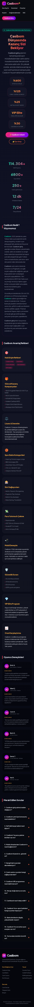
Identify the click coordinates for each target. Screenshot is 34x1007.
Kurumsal (14, 8)
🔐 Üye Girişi (17, 142)
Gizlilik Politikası (26, 973)
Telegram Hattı (6, 990)
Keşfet (4, 13)
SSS (24, 13)
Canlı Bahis (5, 973)
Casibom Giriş (9, 18)
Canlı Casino (5, 975)
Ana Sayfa (5, 8)
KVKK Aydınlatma (27, 975)
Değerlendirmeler (14, 13)
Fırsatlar (22, 8)
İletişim (4, 992)
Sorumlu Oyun (26, 970)
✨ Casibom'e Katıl (17, 135)
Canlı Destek (5, 987)
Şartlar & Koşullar (27, 978)
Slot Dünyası (5, 978)
